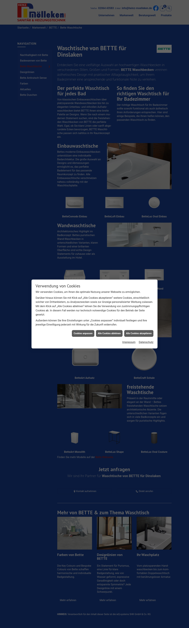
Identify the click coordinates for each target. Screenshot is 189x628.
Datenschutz (146, 335)
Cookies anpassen (83, 326)
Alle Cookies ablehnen (109, 326)
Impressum (129, 335)
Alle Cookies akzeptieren (139, 326)
